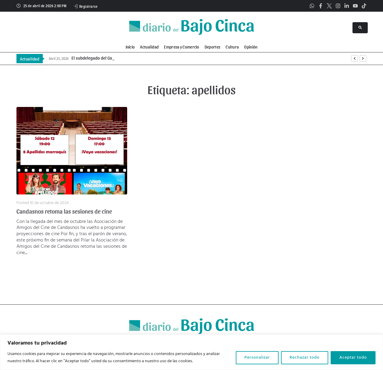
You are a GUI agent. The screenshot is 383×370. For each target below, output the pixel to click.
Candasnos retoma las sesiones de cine (64, 211)
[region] (191, 352)
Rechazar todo (305, 357)
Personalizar (257, 357)
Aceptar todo (353, 357)
